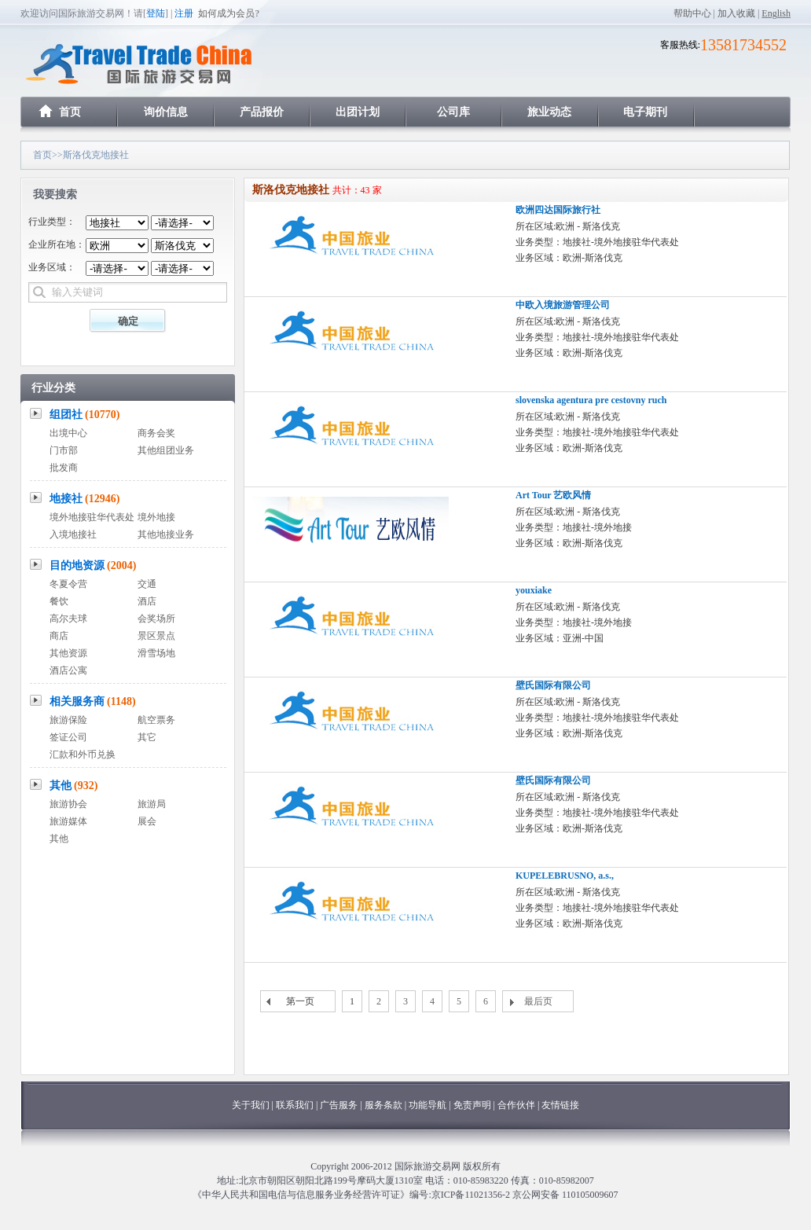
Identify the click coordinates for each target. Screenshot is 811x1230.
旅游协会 (68, 804)
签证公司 (68, 737)
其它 (147, 737)
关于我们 (251, 1105)
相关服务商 (93, 701)
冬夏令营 (68, 583)
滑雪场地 (156, 653)
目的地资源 (93, 565)
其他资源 (68, 653)
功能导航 (429, 1105)
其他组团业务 (166, 450)
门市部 (64, 450)
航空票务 (156, 719)
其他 (74, 785)
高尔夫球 (68, 618)
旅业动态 (549, 112)
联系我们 (295, 1105)
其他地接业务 (166, 534)
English (776, 13)
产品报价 (262, 112)
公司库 (453, 112)
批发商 (64, 467)
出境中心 (68, 433)
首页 (70, 112)
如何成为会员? (228, 13)
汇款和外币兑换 (83, 754)
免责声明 (472, 1105)
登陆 (155, 13)
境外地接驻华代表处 (92, 517)
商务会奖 (156, 433)
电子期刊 (645, 112)
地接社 (85, 499)
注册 (183, 13)
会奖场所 (156, 618)
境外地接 (156, 517)
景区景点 (156, 635)
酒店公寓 (68, 670)
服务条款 (383, 1105)
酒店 (147, 601)
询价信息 (166, 112)
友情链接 (560, 1105)
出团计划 (358, 112)
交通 (147, 583)
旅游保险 (68, 719)
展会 (147, 821)
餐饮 (59, 601)
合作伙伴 (516, 1105)
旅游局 (152, 804)
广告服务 (340, 1105)
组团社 (85, 414)
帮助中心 (692, 13)
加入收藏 (736, 13)
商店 (59, 635)
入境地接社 (73, 534)
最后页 (538, 1001)
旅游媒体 (68, 821)
